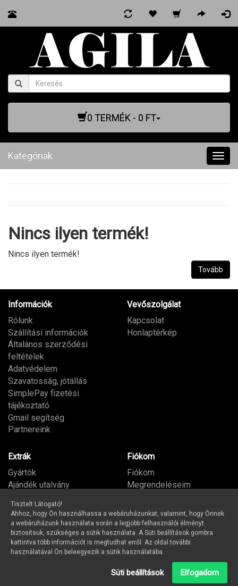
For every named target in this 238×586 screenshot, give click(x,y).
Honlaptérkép (152, 333)
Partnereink (29, 429)
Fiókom (141, 472)
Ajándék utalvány (39, 485)
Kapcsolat (145, 320)
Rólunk (20, 320)
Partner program (38, 497)
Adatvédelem (32, 369)
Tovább (210, 269)
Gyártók (22, 472)
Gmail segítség (36, 418)
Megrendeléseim (159, 485)
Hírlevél (141, 509)
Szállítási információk (48, 333)
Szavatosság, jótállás (47, 381)
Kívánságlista (152, 497)
